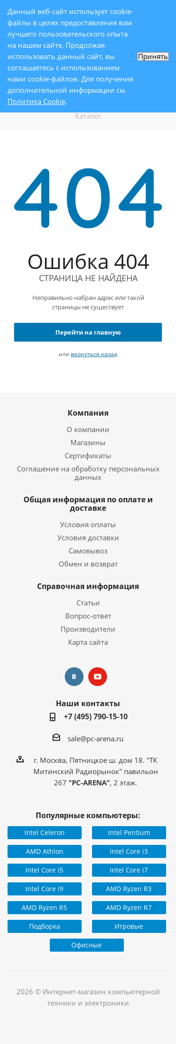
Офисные (86, 944)
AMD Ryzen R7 (129, 907)
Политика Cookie (36, 101)
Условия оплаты (88, 524)
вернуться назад (94, 354)
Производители (88, 629)
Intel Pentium (129, 832)
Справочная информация (88, 586)
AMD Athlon (44, 851)
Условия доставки (88, 537)
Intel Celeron (44, 832)
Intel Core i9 (44, 888)
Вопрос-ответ (88, 615)
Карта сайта (88, 642)
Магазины (88, 442)
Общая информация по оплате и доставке (88, 503)
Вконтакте (74, 676)
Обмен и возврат (88, 563)
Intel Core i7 (129, 869)
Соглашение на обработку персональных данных (88, 473)
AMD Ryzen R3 (129, 888)
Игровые (129, 926)
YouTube (97, 676)
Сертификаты (88, 455)
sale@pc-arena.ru (95, 738)
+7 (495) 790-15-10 (96, 716)
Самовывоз (88, 550)
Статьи (88, 602)
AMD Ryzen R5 (44, 907)
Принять (153, 56)
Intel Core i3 (129, 851)
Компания (88, 413)
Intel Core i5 (44, 869)
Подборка (44, 926)
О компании (88, 429)
